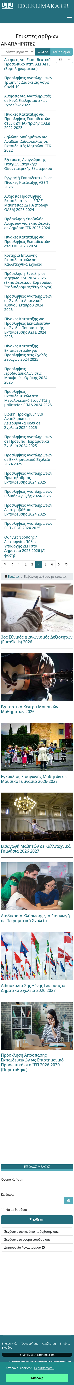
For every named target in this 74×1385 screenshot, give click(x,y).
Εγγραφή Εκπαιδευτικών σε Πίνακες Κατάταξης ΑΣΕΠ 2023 (28, 182)
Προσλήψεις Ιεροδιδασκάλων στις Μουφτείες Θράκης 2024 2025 (25, 375)
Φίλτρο (43, 52)
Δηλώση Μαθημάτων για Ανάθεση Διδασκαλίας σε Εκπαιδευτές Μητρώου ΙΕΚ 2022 (27, 143)
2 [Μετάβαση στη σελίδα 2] (25, 564)
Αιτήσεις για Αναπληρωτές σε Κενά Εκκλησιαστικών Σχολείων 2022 (27, 100)
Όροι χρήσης (29, 1343)
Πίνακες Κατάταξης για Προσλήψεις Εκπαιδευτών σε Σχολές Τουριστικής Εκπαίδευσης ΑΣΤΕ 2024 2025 (27, 327)
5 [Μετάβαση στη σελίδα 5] (45, 564)
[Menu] (69, 17)
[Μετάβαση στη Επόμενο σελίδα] (58, 564)
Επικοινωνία (9, 1343)
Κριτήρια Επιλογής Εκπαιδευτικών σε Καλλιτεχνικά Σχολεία (23, 260)
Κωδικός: (7, 1194)
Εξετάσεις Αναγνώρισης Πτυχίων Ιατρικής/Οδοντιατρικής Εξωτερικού (28, 164)
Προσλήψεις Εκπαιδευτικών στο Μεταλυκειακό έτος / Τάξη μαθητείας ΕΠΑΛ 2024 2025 (28, 398)
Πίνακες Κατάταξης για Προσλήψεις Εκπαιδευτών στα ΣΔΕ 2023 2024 (27, 241)
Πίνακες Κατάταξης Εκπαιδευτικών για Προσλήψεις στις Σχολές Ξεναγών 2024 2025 (25, 352)
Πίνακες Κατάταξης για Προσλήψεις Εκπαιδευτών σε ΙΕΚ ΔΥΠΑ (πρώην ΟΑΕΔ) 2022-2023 (27, 121)
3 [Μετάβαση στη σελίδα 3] (32, 564)
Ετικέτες (65, 1343)
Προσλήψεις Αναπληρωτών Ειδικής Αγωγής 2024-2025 (28, 493)
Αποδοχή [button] (37, 1378)
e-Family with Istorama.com (37, 1355)
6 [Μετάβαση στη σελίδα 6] (52, 564)
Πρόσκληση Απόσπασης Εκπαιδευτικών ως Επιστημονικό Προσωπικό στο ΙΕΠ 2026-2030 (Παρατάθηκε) (32, 1062)
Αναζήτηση (49, 1343)
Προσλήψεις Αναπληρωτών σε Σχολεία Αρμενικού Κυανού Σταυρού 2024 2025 (28, 303)
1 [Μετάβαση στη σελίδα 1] (19, 564)
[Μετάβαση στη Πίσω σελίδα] (12, 564)
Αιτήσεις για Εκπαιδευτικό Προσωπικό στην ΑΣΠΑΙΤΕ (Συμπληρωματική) (27, 64)
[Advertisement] (37, 1121)
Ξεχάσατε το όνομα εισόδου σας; (27, 1239)
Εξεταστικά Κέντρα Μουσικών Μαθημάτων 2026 (29, 709)
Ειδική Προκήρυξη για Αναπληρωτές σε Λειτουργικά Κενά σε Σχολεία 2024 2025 (23, 420)
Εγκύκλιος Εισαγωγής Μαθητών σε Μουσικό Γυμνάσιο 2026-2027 (33, 779)
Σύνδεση (37, 1219)
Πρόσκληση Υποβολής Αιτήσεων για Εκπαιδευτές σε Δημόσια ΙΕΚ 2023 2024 (27, 223)
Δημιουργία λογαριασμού (24, 1247)
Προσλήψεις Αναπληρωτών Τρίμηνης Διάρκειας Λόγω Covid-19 (28, 82)
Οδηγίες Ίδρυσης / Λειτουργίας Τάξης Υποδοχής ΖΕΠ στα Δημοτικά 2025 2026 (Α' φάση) (24, 546)
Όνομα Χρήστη (12, 1179)
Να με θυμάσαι (16, 1210)
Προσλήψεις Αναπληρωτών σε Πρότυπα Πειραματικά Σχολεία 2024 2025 (28, 441)
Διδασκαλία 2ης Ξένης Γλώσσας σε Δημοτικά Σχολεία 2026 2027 (33, 988)
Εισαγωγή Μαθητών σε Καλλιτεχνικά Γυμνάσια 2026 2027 (36, 849)
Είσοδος (7, 1347)
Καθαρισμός (62, 52)
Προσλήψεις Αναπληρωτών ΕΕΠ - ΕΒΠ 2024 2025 (28, 525)
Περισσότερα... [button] (44, 1368)
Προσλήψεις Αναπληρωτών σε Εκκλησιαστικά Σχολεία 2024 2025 (28, 459)
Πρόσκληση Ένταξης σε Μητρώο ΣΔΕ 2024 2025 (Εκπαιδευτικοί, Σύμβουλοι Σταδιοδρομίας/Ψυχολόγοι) (28, 280)
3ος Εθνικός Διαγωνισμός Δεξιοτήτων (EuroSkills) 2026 (36, 639)
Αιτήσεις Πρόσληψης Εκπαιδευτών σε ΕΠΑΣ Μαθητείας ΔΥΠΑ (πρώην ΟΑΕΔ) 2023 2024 (26, 203)
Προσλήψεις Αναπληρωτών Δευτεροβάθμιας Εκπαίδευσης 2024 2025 (28, 510)
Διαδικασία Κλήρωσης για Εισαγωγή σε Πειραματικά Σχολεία (35, 918)
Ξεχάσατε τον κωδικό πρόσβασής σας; (31, 1231)
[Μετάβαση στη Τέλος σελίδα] (66, 564)
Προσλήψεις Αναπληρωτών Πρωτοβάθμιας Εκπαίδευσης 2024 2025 (28, 478)
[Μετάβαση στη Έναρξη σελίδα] (5, 564)
